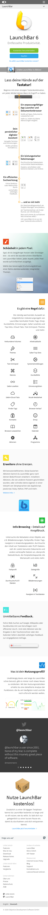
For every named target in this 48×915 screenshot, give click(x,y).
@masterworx (11, 763)
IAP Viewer (31, 854)
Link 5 (28, 767)
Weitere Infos (8, 493)
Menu (44, 5)
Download (7, 854)
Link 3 (23, 767)
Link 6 (30, 767)
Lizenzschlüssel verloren (36, 872)
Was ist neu (7, 851)
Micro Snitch (31, 851)
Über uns (6, 878)
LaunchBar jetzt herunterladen (23, 828)
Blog (28, 863)
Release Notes (8, 856)
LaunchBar (7, 6)
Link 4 (25, 767)
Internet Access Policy (35, 861)
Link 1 (18, 767)
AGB (4, 887)
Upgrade (6, 859)
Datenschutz (8, 884)
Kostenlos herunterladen (24, 50)
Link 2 (20, 767)
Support (30, 866)
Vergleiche (7, 869)
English (5, 904)
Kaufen (24, 56)
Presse (5, 881)
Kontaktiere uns (33, 869)
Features (6, 848)
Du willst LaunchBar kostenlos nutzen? (24, 61)
